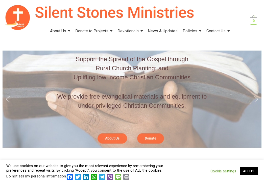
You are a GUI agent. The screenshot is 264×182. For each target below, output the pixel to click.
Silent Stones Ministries (114, 12)
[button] (8, 99)
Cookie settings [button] (223, 171)
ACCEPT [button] (249, 171)
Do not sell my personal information (36, 176)
